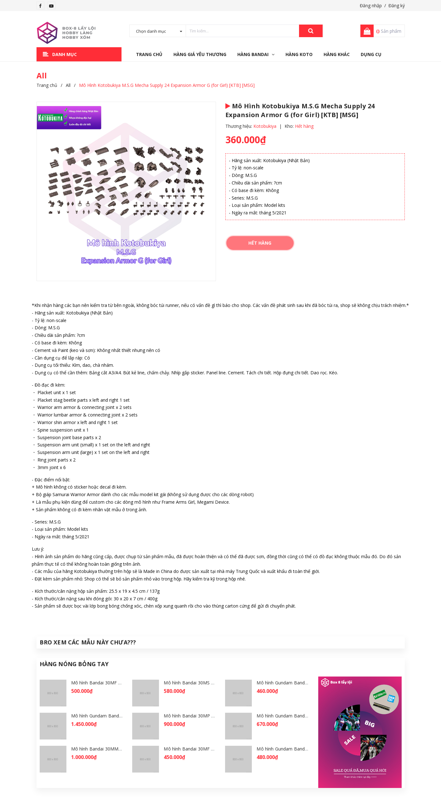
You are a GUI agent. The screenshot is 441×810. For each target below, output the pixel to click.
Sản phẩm (388, 31)
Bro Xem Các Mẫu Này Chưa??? (88, 642)
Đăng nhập (371, 5)
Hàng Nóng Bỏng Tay (74, 664)
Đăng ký (396, 5)
